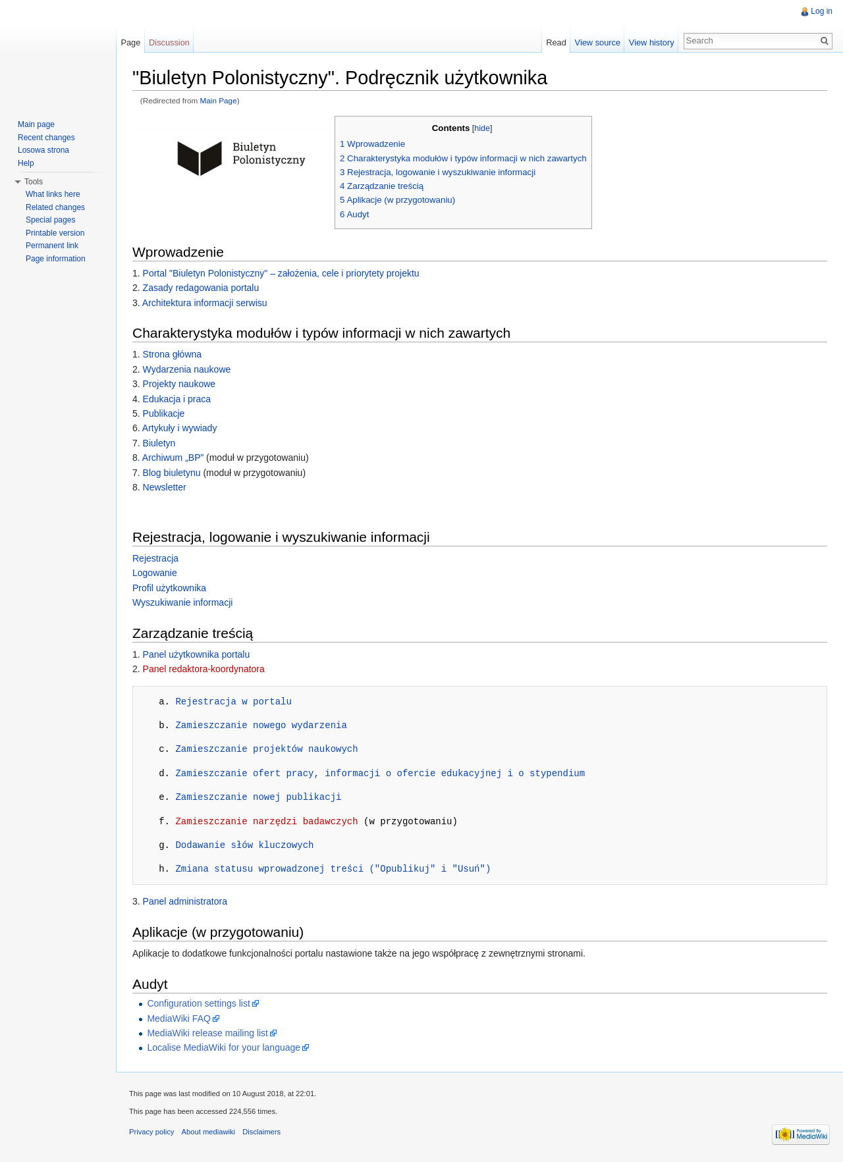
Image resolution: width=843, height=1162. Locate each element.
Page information (56, 258)
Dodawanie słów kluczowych (244, 845)
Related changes (55, 207)
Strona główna (172, 354)
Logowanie (154, 573)
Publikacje (164, 413)
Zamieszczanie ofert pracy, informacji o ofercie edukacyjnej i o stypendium (380, 773)
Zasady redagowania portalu (201, 287)
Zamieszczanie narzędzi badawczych (266, 821)
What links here (53, 194)
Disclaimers (261, 1132)
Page (130, 42)
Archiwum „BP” (173, 457)
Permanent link (52, 245)
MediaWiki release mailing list (207, 1033)
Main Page (218, 100)
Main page (36, 124)
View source (597, 42)
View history (651, 42)
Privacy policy (151, 1132)
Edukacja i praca (177, 399)
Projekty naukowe (179, 384)
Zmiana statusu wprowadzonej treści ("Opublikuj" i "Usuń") (333, 868)
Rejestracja (155, 558)
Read (556, 42)
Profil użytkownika (169, 588)
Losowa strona (43, 150)
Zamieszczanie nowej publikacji (258, 797)
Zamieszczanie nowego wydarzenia (260, 725)
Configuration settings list (198, 1003)
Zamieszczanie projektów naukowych (266, 749)
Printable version (55, 233)
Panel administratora (185, 901)
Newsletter (164, 487)
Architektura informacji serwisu (204, 303)
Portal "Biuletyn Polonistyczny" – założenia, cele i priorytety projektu (281, 273)
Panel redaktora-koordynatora (204, 669)
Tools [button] (33, 181)
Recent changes (46, 137)
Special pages (50, 219)
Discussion (169, 42)
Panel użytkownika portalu (196, 654)
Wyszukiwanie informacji (182, 602)
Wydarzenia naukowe (187, 369)
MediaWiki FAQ (178, 1018)
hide (482, 128)
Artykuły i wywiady (179, 428)
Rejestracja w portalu (233, 701)
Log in (821, 11)
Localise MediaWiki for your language (223, 1047)
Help (26, 163)
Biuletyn (159, 443)
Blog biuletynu (172, 472)
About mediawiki (208, 1132)
